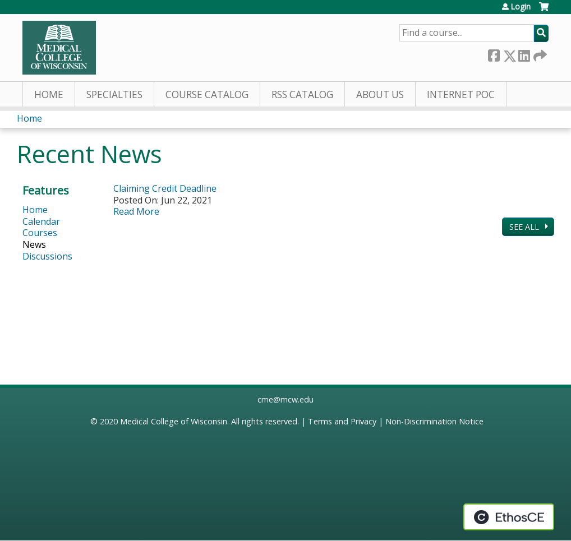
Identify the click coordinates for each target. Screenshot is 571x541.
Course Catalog (206, 94)
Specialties (114, 94)
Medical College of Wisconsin (173, 421)
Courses (39, 232)
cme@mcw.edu (285, 399)
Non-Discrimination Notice (434, 421)
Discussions (47, 256)
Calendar (41, 221)
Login (520, 7)
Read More (136, 211)
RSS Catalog (302, 94)
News (34, 244)
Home (48, 94)
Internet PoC (461, 94)
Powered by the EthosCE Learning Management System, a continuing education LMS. (508, 516)
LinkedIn (523, 53)
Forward (539, 53)
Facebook (493, 53)
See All (525, 226)
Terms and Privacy (342, 421)
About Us (380, 94)
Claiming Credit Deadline (165, 188)
